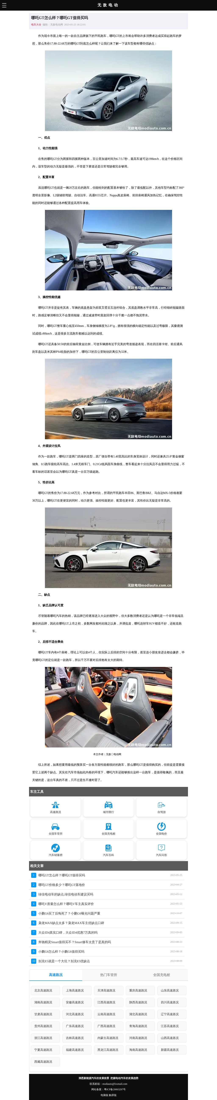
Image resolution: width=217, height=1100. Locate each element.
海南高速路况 (138, 1049)
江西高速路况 (106, 1002)
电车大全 (36, 24)
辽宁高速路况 (170, 1014)
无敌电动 (108, 5)
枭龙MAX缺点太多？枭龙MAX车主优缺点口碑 (71, 923)
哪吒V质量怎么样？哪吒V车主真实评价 (66, 904)
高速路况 (56, 975)
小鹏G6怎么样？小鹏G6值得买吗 (61, 951)
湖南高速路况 (43, 1002)
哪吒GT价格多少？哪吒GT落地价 (61, 885)
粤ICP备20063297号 (115, 1089)
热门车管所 (108, 975)
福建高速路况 (75, 1049)
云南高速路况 (106, 1014)
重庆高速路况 (138, 990)
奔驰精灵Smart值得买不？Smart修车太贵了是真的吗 (74, 942)
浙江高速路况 (43, 1038)
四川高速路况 (170, 1002)
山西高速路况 (170, 1038)
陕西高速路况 (138, 1002)
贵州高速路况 (43, 1026)
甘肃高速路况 (43, 1014)
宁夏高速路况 (43, 1049)
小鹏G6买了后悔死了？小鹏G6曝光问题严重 (69, 913)
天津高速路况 (106, 990)
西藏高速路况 (43, 1061)
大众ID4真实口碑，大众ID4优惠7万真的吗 (67, 932)
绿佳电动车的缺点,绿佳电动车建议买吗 (65, 894)
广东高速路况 (75, 1026)
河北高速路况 (75, 1014)
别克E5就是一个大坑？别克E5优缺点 (64, 961)
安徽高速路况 (75, 1002)
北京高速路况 (43, 990)
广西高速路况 (106, 1026)
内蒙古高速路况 (107, 1038)
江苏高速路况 (170, 1026)
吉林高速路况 (75, 1038)
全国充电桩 (161, 975)
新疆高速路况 (170, 1049)
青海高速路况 (138, 1026)
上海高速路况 (75, 990)
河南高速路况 (138, 1038)
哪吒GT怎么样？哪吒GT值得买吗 (61, 875)
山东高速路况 (170, 990)
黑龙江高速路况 (107, 1049)
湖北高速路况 (138, 1014)
